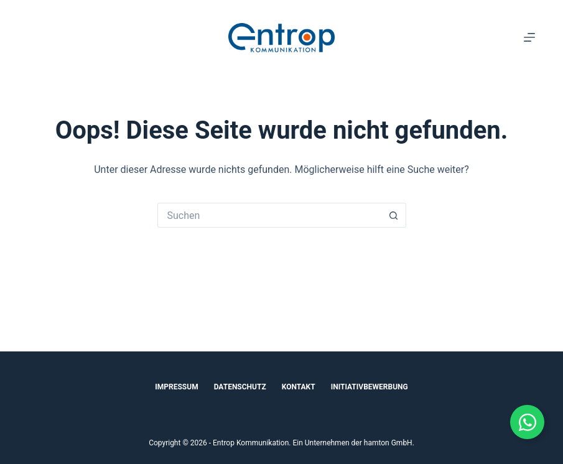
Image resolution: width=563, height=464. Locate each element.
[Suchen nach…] (269, 215)
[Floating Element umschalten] (527, 422)
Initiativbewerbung (369, 387)
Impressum (176, 387)
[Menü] (529, 37)
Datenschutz (240, 387)
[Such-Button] (393, 215)
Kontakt (298, 387)
